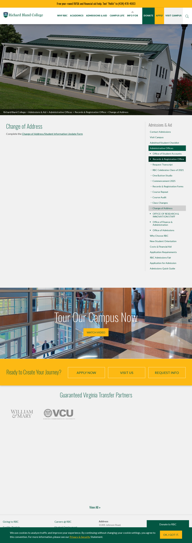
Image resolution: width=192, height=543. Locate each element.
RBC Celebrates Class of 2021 (168, 170)
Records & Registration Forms (168, 186)
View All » (94, 507)
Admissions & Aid (96, 15)
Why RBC (62, 15)
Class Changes (160, 202)
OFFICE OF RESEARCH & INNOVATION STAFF (166, 215)
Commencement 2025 (164, 181)
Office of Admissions (163, 230)
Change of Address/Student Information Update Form (52, 133)
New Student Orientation (163, 241)
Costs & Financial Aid (161, 246)
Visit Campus (173, 15)
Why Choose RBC (159, 235)
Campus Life (117, 15)
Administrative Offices (60, 112)
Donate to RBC (167, 524)
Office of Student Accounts (167, 153)
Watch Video (96, 332)
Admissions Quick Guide (162, 268)
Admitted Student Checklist (164, 142)
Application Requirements (163, 252)
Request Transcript (163, 164)
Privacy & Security (80, 536)
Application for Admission (163, 263)
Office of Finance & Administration (163, 223)
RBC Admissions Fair (160, 257)
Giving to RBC (11, 521)
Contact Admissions (160, 131)
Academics (76, 15)
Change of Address (163, 208)
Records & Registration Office (90, 112)
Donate (148, 15)
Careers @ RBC (63, 521)
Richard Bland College (23, 15)
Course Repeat (160, 191)
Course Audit (159, 197)
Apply (159, 15)
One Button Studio (162, 175)
